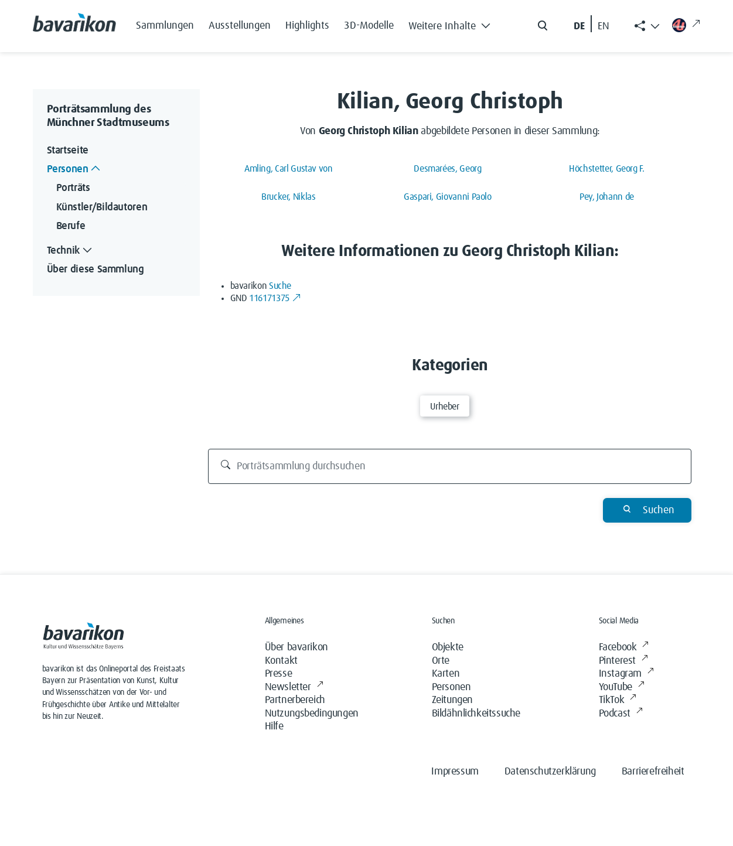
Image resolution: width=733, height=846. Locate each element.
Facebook (624, 647)
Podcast (621, 714)
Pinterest (623, 661)
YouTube (622, 687)
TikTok (617, 700)
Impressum (454, 771)
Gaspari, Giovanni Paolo (448, 197)
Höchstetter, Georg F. (606, 168)
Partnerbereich (295, 700)
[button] (453, 23)
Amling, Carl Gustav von (288, 168)
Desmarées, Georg (447, 168)
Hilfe (274, 726)
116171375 (275, 298)
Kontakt (281, 661)
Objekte (447, 647)
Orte (440, 661)
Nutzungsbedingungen (312, 713)
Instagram (626, 674)
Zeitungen (452, 700)
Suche (280, 286)
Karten (446, 673)
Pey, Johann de (606, 197)
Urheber (444, 406)
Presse (278, 673)
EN (603, 26)
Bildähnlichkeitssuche (476, 713)
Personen (451, 687)
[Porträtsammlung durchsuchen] (449, 466)
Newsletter (294, 687)
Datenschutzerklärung (550, 771)
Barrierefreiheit (653, 771)
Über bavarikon (296, 647)
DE (579, 26)
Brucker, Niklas (288, 197)
